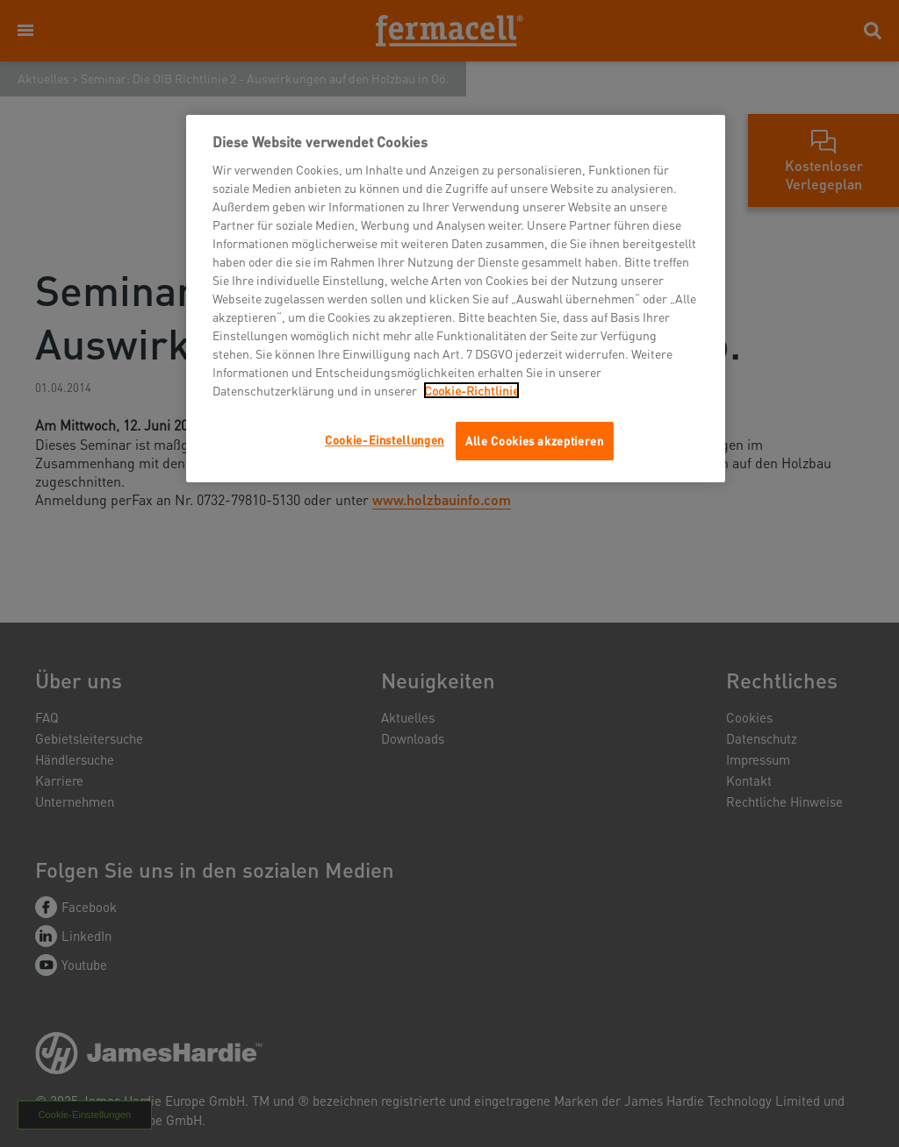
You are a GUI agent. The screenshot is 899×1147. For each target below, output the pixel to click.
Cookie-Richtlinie (471, 390)
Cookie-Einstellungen (384, 439)
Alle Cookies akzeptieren (534, 440)
